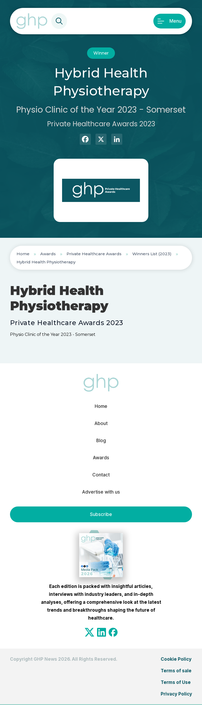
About (101, 423)
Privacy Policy (176, 694)
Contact (101, 474)
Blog (101, 440)
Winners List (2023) (151, 253)
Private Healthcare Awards (94, 253)
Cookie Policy (176, 659)
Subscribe (101, 514)
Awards (48, 253)
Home (23, 253)
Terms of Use (176, 682)
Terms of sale (176, 670)
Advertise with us (101, 492)
